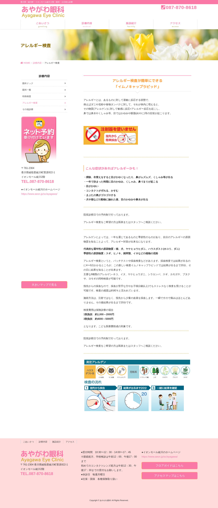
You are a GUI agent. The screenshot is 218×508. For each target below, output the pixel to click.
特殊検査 (26, 96)
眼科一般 (26, 90)
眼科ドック (27, 83)
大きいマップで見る (44, 284)
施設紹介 (56, 441)
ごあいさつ (28, 441)
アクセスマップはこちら (169, 475)
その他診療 (27, 109)
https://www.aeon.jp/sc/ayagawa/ (39, 194)
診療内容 (43, 441)
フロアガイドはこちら (170, 465)
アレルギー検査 (30, 103)
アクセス (70, 441)
